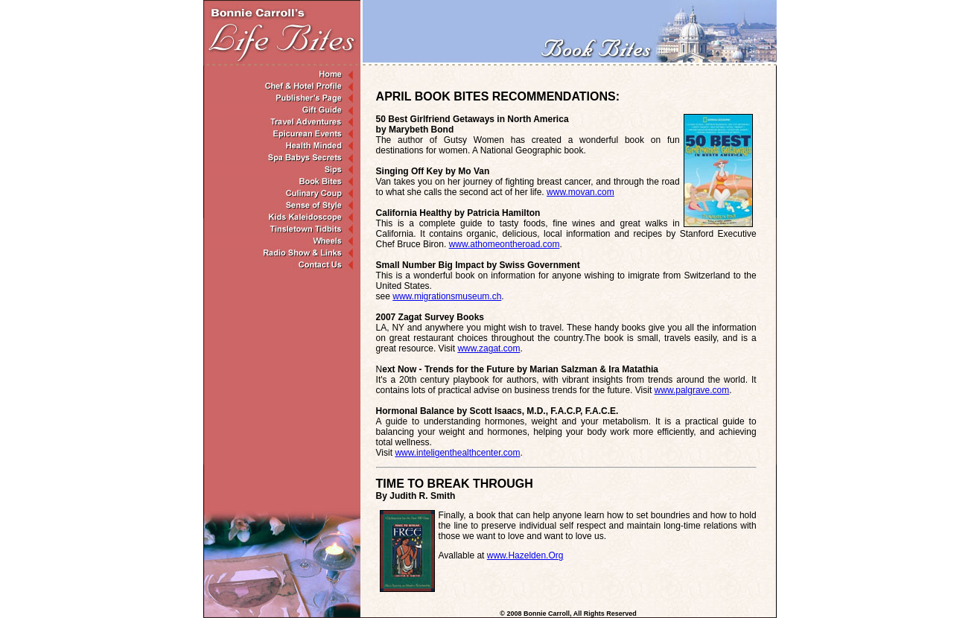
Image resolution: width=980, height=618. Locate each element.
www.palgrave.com (692, 390)
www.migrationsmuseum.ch (446, 296)
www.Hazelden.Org (525, 555)
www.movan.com (580, 192)
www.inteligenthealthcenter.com (457, 452)
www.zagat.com (488, 348)
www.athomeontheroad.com (504, 244)
